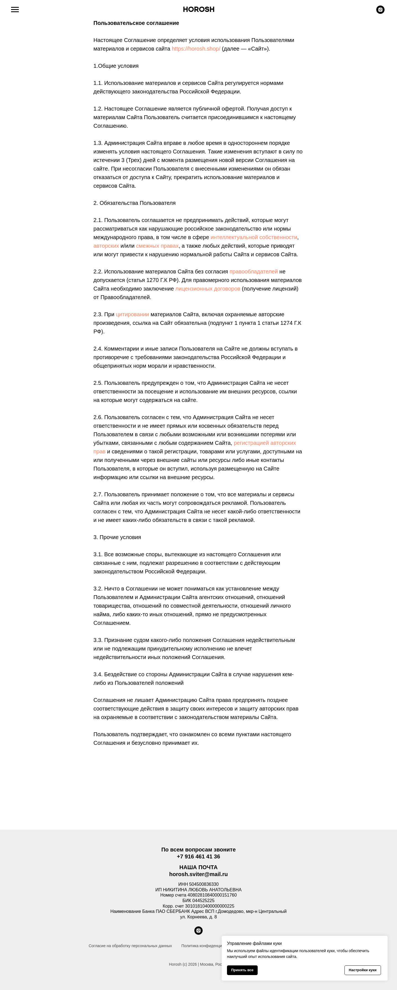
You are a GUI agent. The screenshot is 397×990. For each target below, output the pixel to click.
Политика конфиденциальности (210, 946)
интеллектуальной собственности (254, 237)
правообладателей (253, 271)
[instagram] (380, 12)
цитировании (132, 314)
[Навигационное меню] (15, 9)
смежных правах (157, 246)
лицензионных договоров (207, 289)
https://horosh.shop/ (196, 49)
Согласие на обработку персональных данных (130, 946)
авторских (106, 246)
